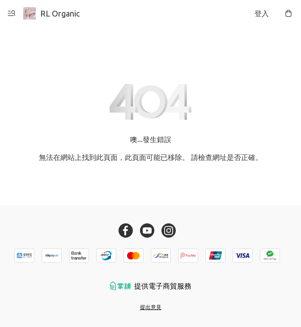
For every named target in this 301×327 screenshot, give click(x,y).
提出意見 (150, 307)
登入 (261, 13)
